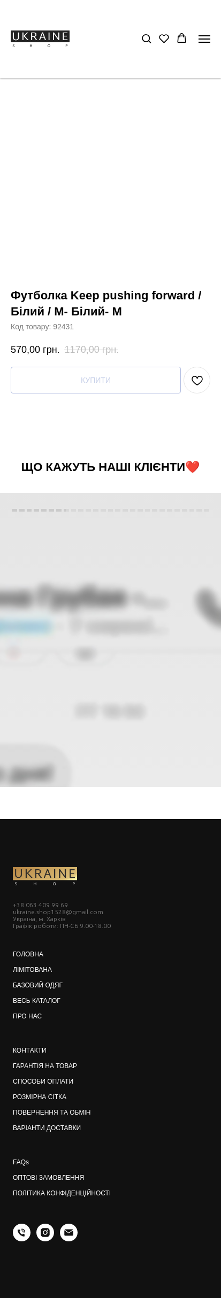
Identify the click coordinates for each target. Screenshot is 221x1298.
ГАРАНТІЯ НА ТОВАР (45, 1066)
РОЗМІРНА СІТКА (39, 1097)
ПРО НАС (27, 1016)
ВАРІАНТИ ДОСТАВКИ (47, 1128)
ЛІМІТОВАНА (32, 969)
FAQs (21, 1162)
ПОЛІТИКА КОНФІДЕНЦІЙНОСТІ (62, 1193)
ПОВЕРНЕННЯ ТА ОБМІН (51, 1112)
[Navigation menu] (204, 39)
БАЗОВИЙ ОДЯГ (38, 985)
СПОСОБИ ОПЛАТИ (43, 1081)
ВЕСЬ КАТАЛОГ (36, 1001)
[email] (69, 1238)
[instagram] (45, 1238)
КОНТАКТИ (30, 1050)
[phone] (22, 1238)
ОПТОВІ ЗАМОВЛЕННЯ (48, 1177)
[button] (146, 38)
